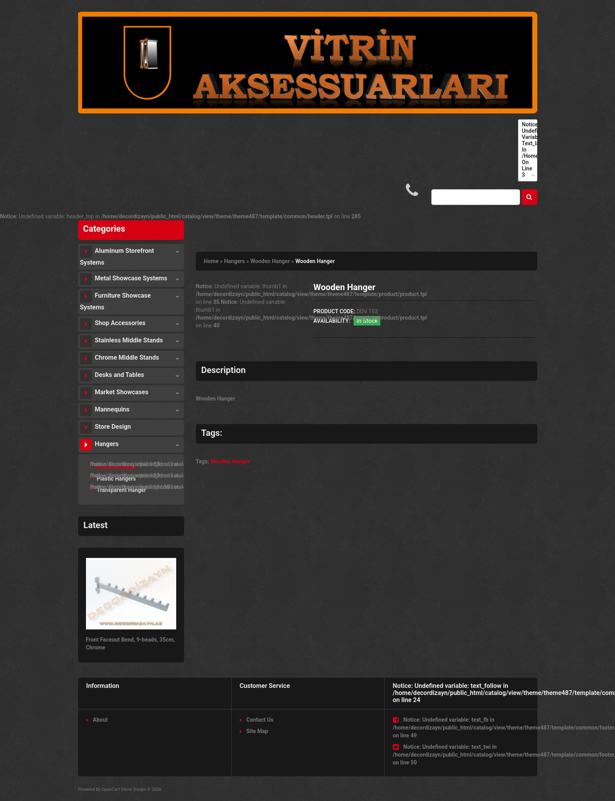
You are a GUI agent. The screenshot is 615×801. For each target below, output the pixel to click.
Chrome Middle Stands (119, 358)
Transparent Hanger (118, 490)
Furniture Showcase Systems (115, 301)
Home (211, 261)
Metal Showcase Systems (123, 279)
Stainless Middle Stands (121, 341)
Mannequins (105, 410)
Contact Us (257, 720)
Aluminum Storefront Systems (117, 256)
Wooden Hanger (113, 467)
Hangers (99, 445)
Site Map (254, 731)
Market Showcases (114, 393)
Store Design (105, 427)
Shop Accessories (113, 324)
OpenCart (111, 789)
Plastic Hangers (113, 478)
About (97, 720)
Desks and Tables (112, 376)
